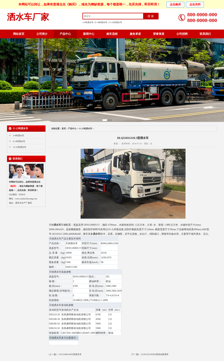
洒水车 (57, 225)
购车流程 (112, 33)
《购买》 (72, 4)
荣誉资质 (158, 33)
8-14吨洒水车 (101, 22)
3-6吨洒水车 (88, 22)
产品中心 (65, 33)
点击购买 (175, 4)
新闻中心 (88, 33)
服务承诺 (135, 33)
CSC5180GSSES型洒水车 (70, 354)
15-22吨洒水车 (115, 22)
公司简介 (42, 33)
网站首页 (18, 33)
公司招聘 (182, 33)
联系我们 (205, 33)
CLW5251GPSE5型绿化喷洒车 (155, 354)
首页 (64, 128)
